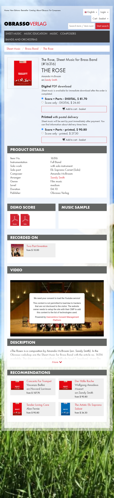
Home (6, 10)
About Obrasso (42, 10)
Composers (68, 33)
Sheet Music (13, 33)
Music (54, 33)
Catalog (32, 10)
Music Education (35, 33)
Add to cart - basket (74, 109)
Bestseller (24, 10)
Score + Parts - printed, (66, 129)
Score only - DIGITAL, (62, 102)
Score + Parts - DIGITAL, (66, 99)
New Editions (15, 10)
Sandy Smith (51, 79)
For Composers (55, 10)
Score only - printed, (61, 133)
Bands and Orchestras (21, 39)
